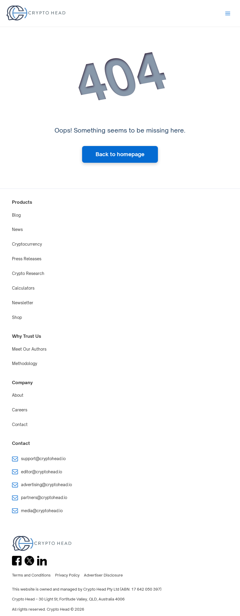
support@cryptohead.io (43, 458)
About (17, 395)
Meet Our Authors (29, 349)
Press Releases (26, 258)
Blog (16, 215)
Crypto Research (28, 273)
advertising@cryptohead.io (46, 484)
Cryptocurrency (27, 244)
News (17, 229)
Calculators (23, 288)
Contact (20, 424)
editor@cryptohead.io (41, 471)
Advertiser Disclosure (103, 575)
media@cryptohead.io (42, 510)
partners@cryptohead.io (44, 497)
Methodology (24, 363)
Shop (17, 317)
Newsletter (22, 302)
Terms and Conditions (31, 575)
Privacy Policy (67, 575)
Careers (19, 409)
